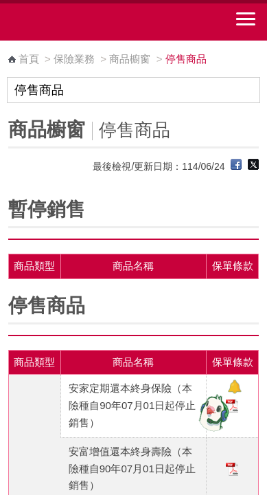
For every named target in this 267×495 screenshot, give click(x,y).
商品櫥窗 (129, 59)
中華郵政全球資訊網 (85, 22)
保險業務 (74, 59)
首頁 (29, 59)
